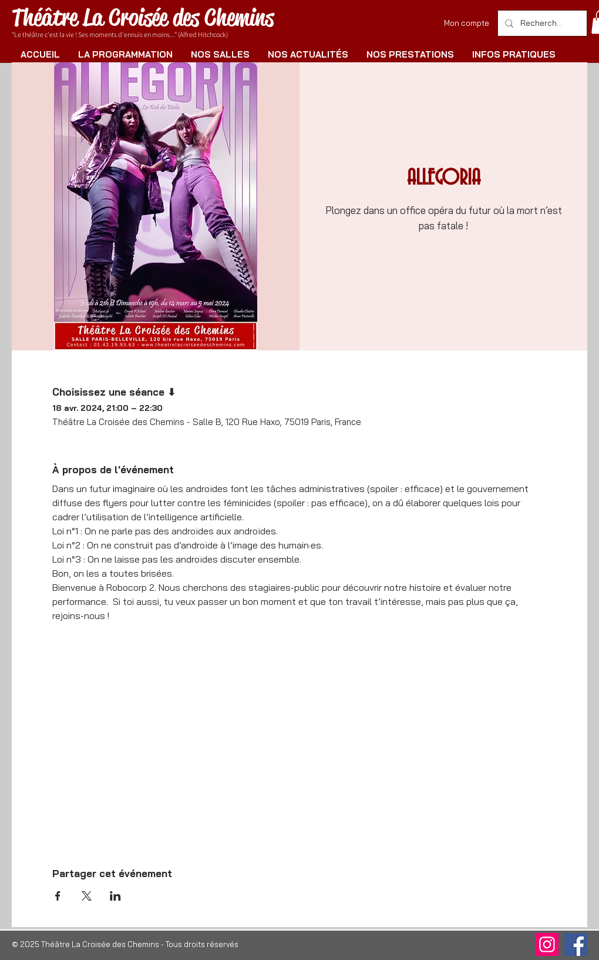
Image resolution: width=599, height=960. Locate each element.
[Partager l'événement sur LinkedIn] (115, 896)
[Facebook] (575, 944)
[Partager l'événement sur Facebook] (57, 896)
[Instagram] (547, 944)
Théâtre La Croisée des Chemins (143, 17)
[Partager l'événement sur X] (86, 896)
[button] (125, 54)
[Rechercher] (541, 23)
